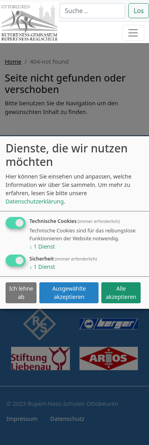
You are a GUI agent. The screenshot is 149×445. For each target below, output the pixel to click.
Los (139, 10)
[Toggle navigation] (133, 33)
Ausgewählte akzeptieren (69, 292)
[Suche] (92, 10)
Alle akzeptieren (121, 292)
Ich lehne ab (21, 292)
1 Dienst (42, 246)
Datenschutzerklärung (35, 201)
